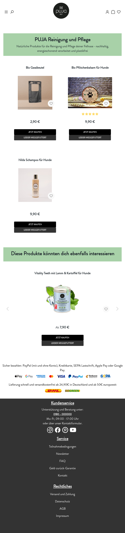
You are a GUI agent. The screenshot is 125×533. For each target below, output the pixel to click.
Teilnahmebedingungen (62, 446)
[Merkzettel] (119, 12)
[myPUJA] (107, 12)
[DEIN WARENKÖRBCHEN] (113, 12)
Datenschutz (62, 501)
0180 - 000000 (62, 414)
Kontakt (62, 475)
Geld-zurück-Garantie (62, 468)
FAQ (62, 461)
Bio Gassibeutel (35, 67)
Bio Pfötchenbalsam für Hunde (90, 67)
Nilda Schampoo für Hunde (35, 160)
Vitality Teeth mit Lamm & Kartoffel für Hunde (62, 273)
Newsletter (62, 454)
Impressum (62, 516)
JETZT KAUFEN (35, 132)
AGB (63, 508)
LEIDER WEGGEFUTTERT (35, 137)
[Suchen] (12, 12)
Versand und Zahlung (62, 494)
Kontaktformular (72, 423)
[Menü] (6, 12)
